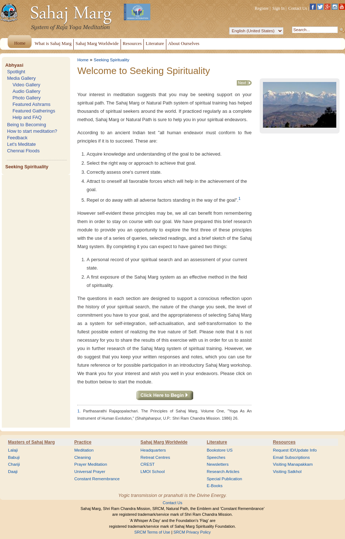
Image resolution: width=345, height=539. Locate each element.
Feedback (17, 137)
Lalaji (13, 450)
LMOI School (153, 471)
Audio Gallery (26, 91)
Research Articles (223, 471)
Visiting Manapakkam (293, 464)
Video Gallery (26, 84)
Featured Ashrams (31, 104)
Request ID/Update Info (295, 450)
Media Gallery (21, 78)
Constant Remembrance (96, 479)
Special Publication (224, 479)
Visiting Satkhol (287, 471)
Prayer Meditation (90, 464)
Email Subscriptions (291, 457)
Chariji (14, 464)
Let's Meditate (21, 144)
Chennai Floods (23, 150)
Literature (217, 442)
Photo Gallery (26, 97)
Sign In (278, 8)
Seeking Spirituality (26, 166)
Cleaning (82, 457)
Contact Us (297, 8)
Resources (284, 442)
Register (262, 8)
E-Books (215, 486)
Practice (82, 442)
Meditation (83, 450)
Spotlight (16, 71)
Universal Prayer (89, 471)
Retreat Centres (155, 457)
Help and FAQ (26, 117)
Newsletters (217, 464)
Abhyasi (14, 65)
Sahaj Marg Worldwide (164, 442)
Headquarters (153, 450)
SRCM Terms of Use (152, 532)
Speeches (216, 457)
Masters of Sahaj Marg (31, 442)
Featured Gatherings (33, 111)
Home (83, 60)
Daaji (12, 471)
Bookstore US (219, 450)
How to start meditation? (32, 131)
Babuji (14, 457)
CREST (148, 464)
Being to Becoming (26, 124)
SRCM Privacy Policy (192, 532)
